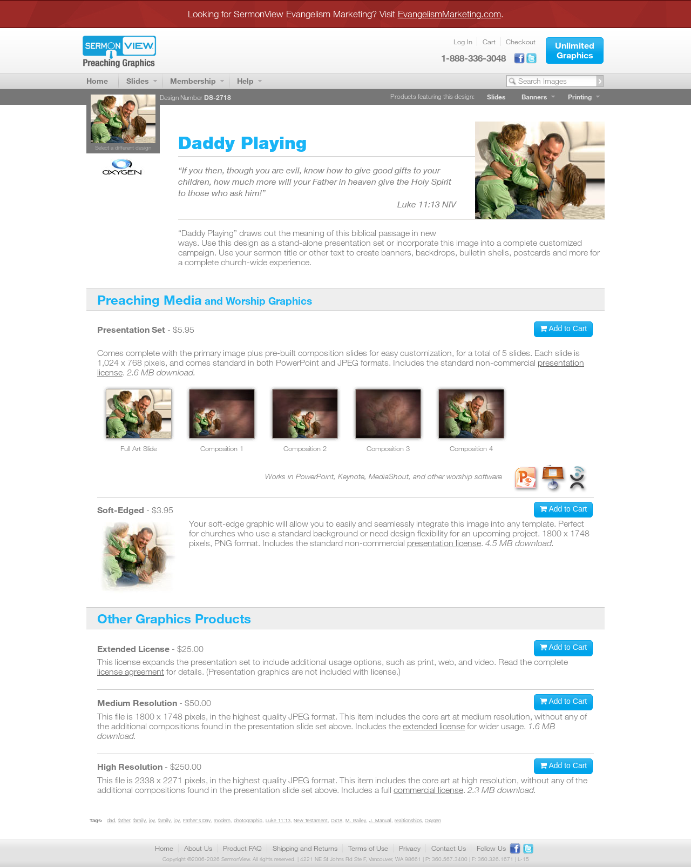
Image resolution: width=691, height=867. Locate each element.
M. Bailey (356, 820)
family (139, 820)
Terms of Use (368, 848)
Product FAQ (242, 848)
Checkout (521, 41)
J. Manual (380, 820)
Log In (462, 41)
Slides (137, 80)
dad (111, 820)
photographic (248, 820)
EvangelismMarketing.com (449, 13)
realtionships (408, 820)
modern (222, 820)
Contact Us (448, 848)
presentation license (444, 543)
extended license (434, 726)
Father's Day (197, 820)
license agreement (130, 671)
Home (97, 80)
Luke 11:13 (278, 820)
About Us (198, 848)
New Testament (311, 820)
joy (152, 820)
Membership (193, 80)
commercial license (428, 790)
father (124, 820)
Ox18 (336, 820)
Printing (580, 96)
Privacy (410, 848)
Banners (534, 96)
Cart (489, 41)
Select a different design (123, 147)
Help (245, 80)
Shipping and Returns (305, 848)
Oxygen (433, 820)
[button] (575, 50)
